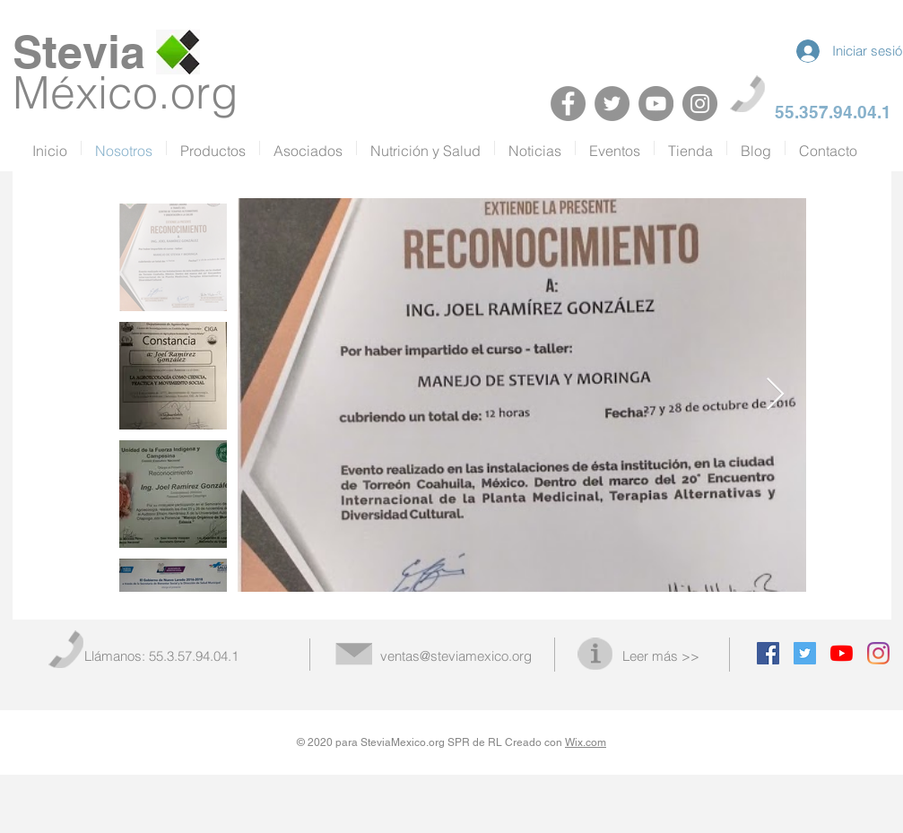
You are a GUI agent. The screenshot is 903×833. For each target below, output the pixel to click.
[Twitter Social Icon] (805, 653)
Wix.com (585, 742)
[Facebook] (568, 103)
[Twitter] (612, 103)
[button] (308, 148)
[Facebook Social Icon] (768, 653)
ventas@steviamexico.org (456, 655)
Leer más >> (660, 655)
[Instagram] (699, 103)
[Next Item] (775, 394)
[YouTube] (655, 103)
